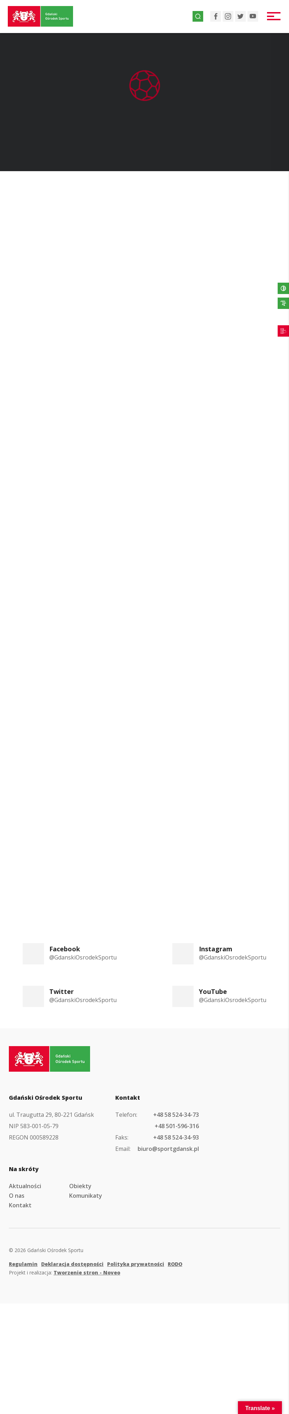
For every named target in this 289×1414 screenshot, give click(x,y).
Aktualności (25, 1186)
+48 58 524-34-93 (176, 1137)
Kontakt (20, 1205)
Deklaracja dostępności (72, 1264)
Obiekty (80, 1186)
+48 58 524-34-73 (176, 1115)
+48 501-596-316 (177, 1126)
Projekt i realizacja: (64, 1272)
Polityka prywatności (135, 1264)
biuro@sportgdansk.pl (168, 1149)
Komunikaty (85, 1196)
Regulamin (23, 1264)
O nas (16, 1196)
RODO (175, 1264)
